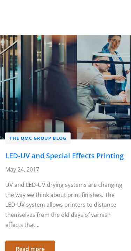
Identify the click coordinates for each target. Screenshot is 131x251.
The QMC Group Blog (37, 138)
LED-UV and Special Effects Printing (64, 155)
